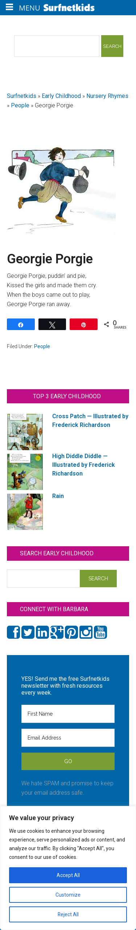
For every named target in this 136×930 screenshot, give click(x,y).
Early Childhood (61, 95)
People (20, 105)
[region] (68, 868)
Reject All (68, 914)
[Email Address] (68, 738)
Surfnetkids (21, 95)
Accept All (68, 875)
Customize (68, 895)
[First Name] (68, 714)
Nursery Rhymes (107, 95)
